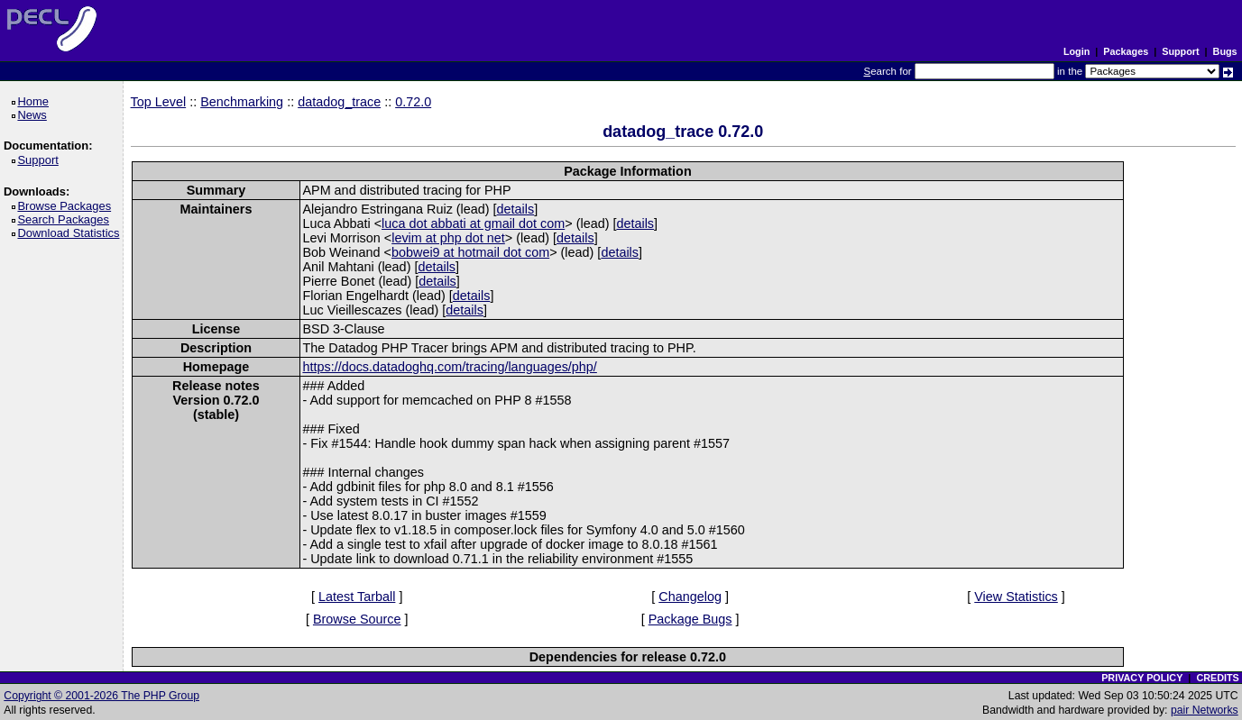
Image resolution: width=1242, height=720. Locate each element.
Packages (1125, 51)
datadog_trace (339, 102)
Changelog (690, 596)
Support (1180, 51)
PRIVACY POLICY (1141, 677)
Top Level (159, 102)
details (516, 209)
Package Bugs (690, 619)
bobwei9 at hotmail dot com (470, 252)
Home (36, 101)
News (35, 115)
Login (1076, 51)
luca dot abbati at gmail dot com (473, 223)
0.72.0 (413, 102)
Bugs (1225, 51)
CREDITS (1217, 677)
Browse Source (357, 619)
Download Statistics (71, 233)
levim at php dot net (448, 238)
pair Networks (1204, 710)
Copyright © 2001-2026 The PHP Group (101, 695)
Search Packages (66, 219)
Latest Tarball (356, 596)
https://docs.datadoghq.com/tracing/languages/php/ (449, 367)
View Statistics (1016, 596)
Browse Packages (67, 206)
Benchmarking (241, 102)
